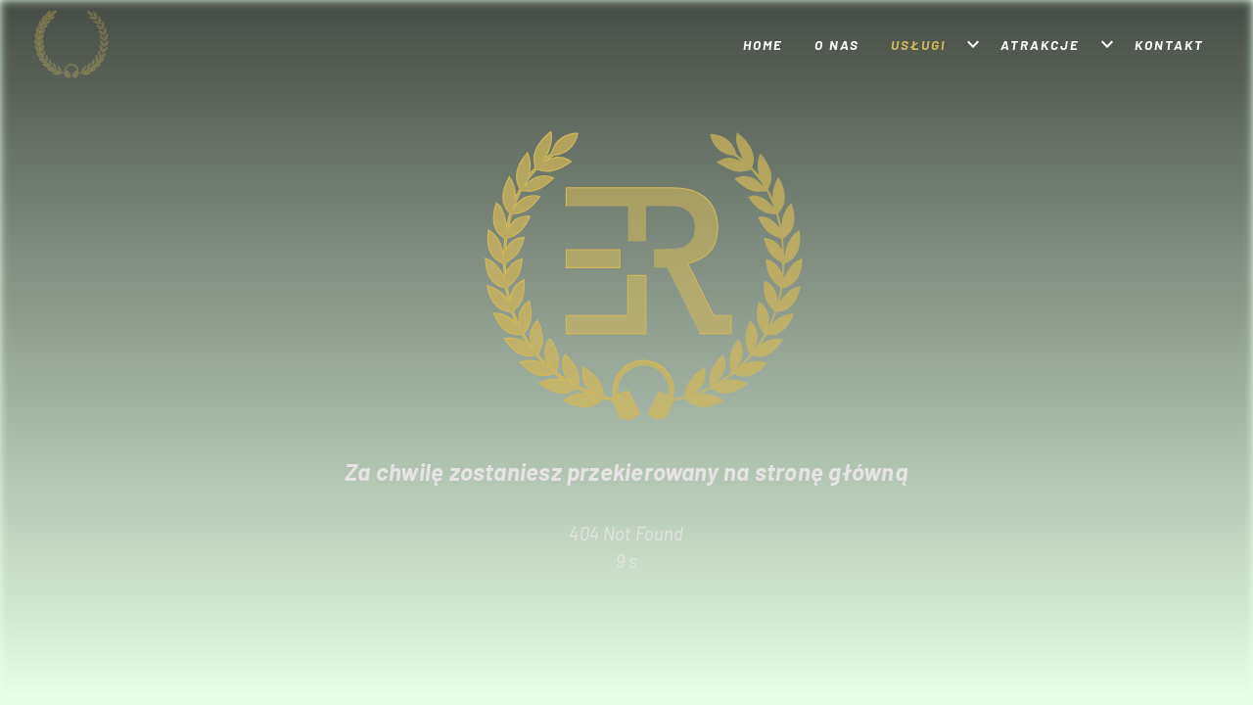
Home (763, 44)
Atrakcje (1040, 44)
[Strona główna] (104, 44)
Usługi (918, 44)
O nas (836, 44)
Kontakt (1169, 44)
